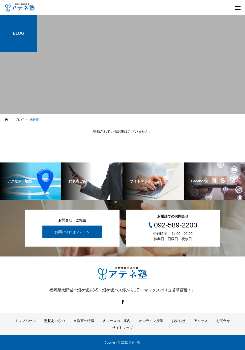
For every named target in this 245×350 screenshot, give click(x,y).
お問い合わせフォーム (72, 232)
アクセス (201, 321)
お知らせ (178, 321)
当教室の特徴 (83, 321)
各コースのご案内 (116, 321)
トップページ (25, 321)
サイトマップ (122, 328)
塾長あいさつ (54, 321)
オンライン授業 (151, 321)
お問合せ (223, 321)
